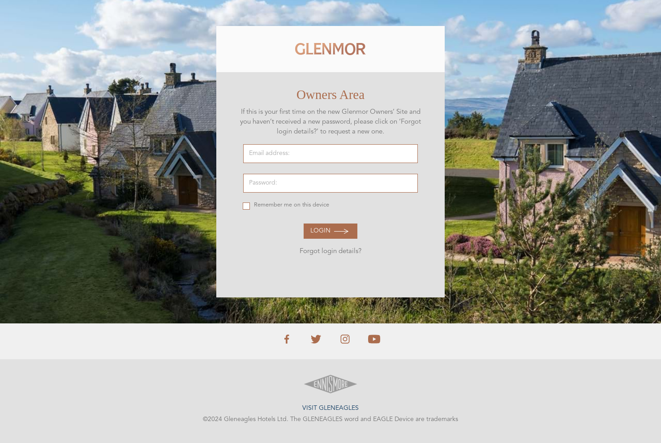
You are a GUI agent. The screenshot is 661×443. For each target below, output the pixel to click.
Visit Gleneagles (330, 408)
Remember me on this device (291, 205)
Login (320, 231)
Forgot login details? (330, 251)
